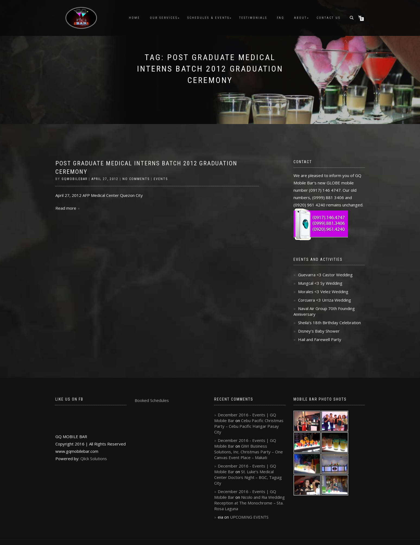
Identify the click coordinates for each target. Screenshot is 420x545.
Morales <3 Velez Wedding (323, 291)
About (300, 18)
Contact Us (328, 18)
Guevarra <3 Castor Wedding (325, 274)
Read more (65, 208)
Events (161, 179)
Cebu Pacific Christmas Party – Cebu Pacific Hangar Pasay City (248, 426)
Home (134, 18)
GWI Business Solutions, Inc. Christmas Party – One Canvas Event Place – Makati (248, 451)
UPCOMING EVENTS (249, 517)
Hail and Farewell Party (319, 339)
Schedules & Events (208, 18)
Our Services (164, 18)
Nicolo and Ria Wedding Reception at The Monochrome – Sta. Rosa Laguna (249, 502)
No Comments (136, 179)
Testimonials (253, 18)
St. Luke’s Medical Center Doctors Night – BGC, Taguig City (248, 477)
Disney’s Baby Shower (319, 331)
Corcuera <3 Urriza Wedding (324, 300)
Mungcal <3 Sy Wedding (320, 283)
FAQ (280, 18)
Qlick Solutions (93, 458)
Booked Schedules (152, 400)
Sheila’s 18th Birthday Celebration (329, 322)
